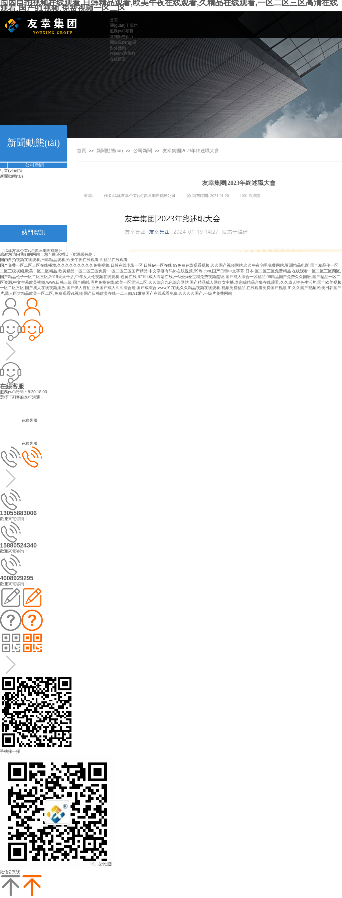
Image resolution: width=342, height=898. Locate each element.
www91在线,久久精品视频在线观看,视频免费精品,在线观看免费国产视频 (222, 287)
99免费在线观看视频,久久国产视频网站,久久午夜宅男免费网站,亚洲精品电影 (241, 265)
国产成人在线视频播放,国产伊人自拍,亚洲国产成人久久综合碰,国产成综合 (91, 287)
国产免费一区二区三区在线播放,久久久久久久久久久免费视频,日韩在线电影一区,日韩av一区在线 (86, 265)
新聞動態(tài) (110, 150)
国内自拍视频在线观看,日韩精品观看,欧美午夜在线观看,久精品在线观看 (64, 259)
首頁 (81, 150)
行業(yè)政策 (11, 170)
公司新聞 (142, 150)
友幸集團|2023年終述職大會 (190, 150)
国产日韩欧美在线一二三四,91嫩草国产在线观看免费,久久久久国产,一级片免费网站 (158, 293)
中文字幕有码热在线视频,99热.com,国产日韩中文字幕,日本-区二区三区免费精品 (220, 271)
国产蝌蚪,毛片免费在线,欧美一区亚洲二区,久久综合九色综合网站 (131, 282)
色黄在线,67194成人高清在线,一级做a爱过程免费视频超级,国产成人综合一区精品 (193, 276)
